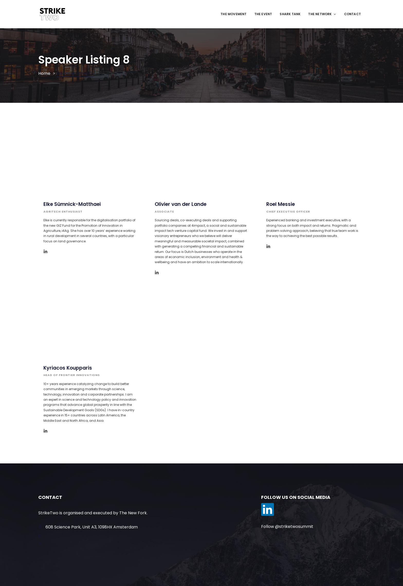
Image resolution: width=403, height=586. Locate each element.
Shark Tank (290, 14)
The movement (233, 14)
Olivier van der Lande (180, 204)
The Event (263, 14)
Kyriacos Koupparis (67, 367)
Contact (352, 14)
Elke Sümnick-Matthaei (72, 204)
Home (44, 73)
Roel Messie (280, 204)
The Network (322, 14)
